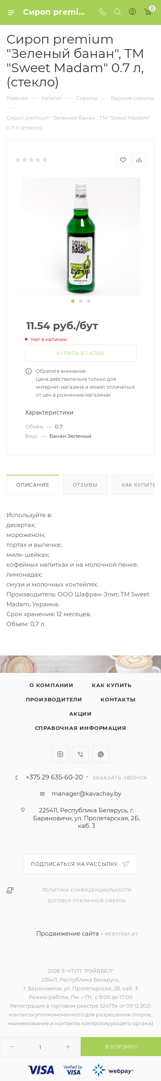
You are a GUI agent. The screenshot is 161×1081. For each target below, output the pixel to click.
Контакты (118, 699)
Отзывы (85, 485)
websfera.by (121, 934)
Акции (80, 713)
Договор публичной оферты (87, 900)
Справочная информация (80, 728)
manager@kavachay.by (86, 793)
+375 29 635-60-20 (54, 777)
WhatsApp (100, 754)
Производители (54, 699)
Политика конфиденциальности (87, 890)
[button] (73, 301)
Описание (32, 485)
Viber (80, 754)
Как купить (112, 685)
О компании (51, 685)
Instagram (60, 754)
